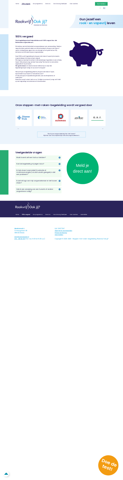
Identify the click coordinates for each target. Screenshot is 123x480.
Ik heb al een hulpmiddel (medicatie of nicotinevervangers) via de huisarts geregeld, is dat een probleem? (35, 172)
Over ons (47, 3)
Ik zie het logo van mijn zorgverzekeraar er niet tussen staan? (36, 182)
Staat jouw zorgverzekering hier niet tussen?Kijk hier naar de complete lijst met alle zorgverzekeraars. (61, 134)
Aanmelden (101, 4)
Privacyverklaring (61, 233)
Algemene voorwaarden (63, 231)
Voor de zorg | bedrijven (60, 3)
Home (17, 3)
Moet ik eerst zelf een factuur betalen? (31, 157)
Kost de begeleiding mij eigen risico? (30, 164)
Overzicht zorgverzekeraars (26, 86)
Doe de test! (109, 465)
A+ (104, 8)
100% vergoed (26, 3)
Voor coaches (74, 3)
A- (100, 8)
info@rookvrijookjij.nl (21, 237)
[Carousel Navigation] (61, 129)
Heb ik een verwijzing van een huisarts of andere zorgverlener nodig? (34, 190)
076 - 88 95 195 (19, 239)
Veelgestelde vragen (50, 86)
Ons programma (37, 3)
